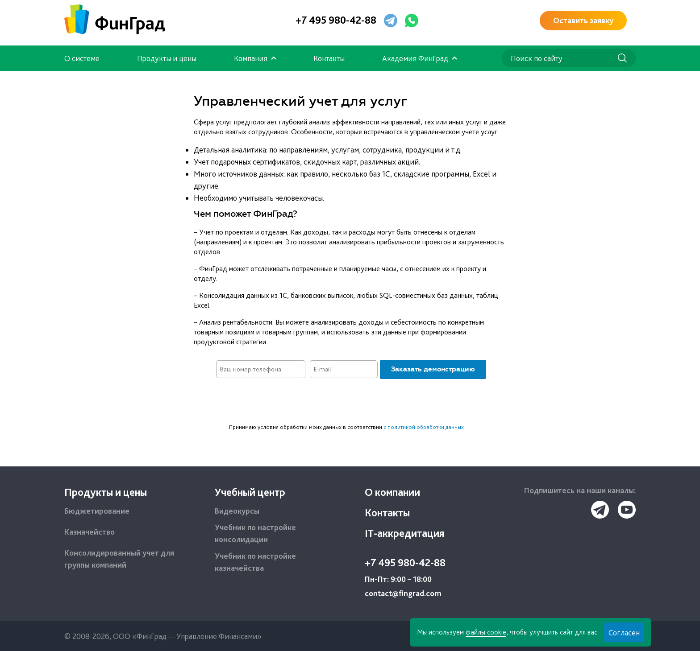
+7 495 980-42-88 (336, 20)
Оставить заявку (583, 20)
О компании (392, 492)
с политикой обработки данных (423, 427)
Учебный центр (250, 492)
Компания (250, 58)
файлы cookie (486, 632)
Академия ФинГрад (415, 58)
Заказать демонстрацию (433, 369)
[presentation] (350, 400)
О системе (82, 58)
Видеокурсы (237, 510)
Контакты (329, 58)
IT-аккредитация (404, 533)
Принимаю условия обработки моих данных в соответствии (346, 427)
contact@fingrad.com (403, 593)
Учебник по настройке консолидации (255, 533)
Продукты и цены (166, 58)
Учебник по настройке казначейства (255, 562)
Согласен (624, 632)
